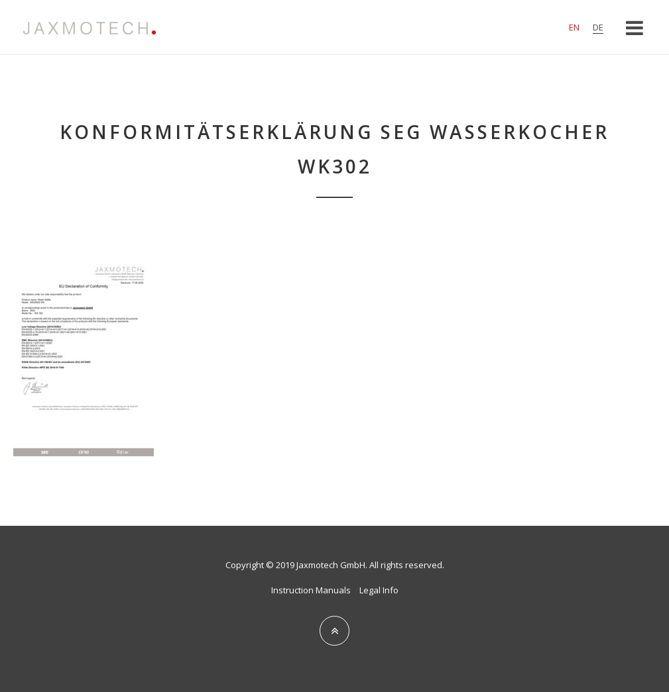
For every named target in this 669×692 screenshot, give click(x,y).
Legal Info (378, 590)
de (598, 27)
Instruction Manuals (311, 590)
